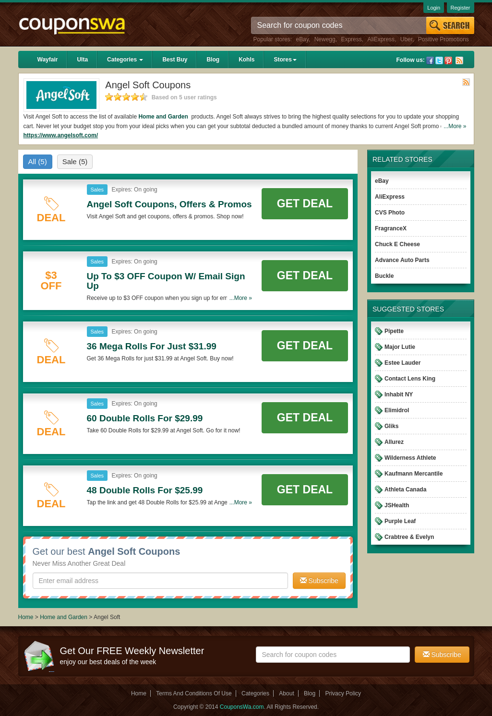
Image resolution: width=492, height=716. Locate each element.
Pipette (394, 331)
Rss (459, 60)
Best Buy (174, 59)
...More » (455, 126)
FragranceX (391, 228)
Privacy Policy (343, 693)
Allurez (394, 442)
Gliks (391, 426)
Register (460, 8)
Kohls (246, 59)
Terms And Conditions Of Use (193, 693)
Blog (212, 59)
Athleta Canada (405, 489)
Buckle (384, 276)
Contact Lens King (409, 378)
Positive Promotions (443, 39)
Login (433, 8)
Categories (125, 59)
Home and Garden (164, 116)
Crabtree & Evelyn (409, 537)
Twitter (439, 60)
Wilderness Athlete (410, 457)
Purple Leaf (400, 521)
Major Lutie (399, 347)
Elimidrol (396, 410)
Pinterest (448, 60)
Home (26, 617)
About (286, 693)
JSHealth (396, 505)
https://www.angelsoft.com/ (61, 135)
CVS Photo (390, 212)
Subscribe (319, 581)
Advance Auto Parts (402, 260)
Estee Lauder (402, 362)
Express (351, 39)
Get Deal (305, 203)
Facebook (430, 60)
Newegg (325, 39)
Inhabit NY (398, 394)
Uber (406, 39)
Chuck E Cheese (397, 244)
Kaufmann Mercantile (413, 473)
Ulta (82, 59)
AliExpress (381, 39)
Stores (285, 59)
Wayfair (47, 59)
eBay (302, 39)
